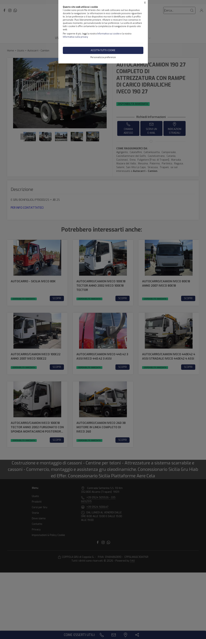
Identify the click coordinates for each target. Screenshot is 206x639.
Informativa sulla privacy (75, 36)
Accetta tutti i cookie (103, 50)
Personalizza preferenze (103, 57)
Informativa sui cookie (108, 33)
